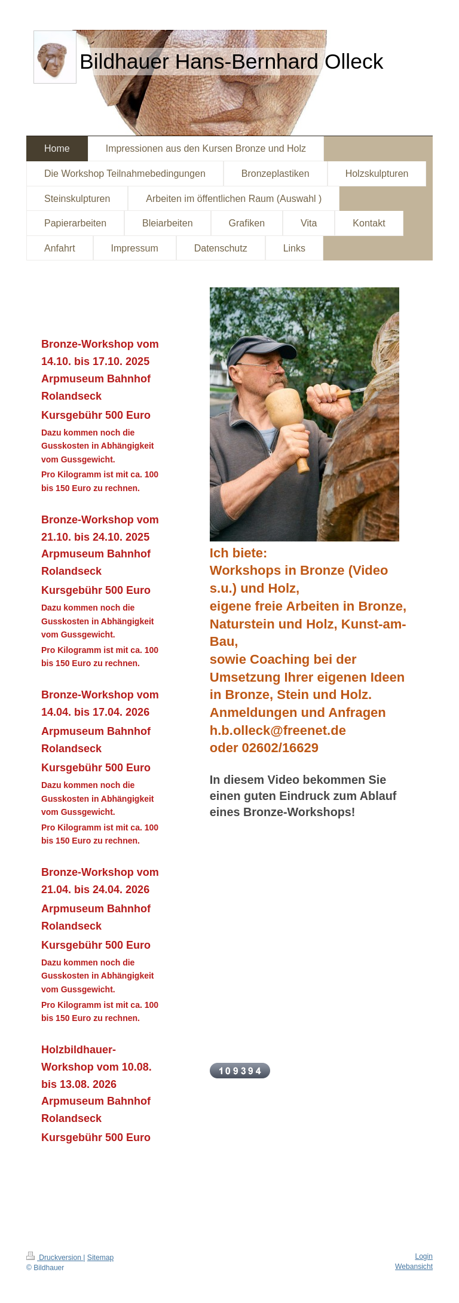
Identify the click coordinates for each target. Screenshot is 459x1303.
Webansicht (414, 1266)
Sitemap (100, 1257)
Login (424, 1256)
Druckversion (54, 1257)
